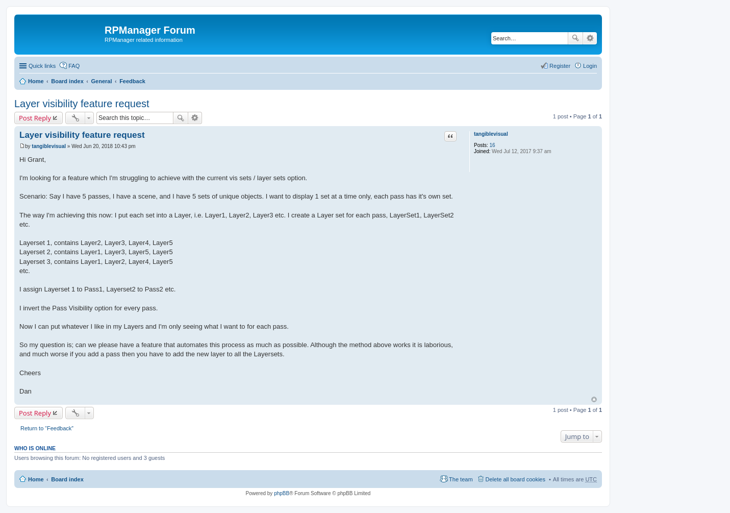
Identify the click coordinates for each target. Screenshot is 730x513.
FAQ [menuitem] (74, 66)
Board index (67, 81)
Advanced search (590, 38)
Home (36, 81)
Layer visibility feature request (81, 103)
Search (575, 38)
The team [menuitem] (460, 479)
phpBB (281, 493)
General (101, 81)
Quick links (42, 66)
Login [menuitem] (590, 66)
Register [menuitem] (559, 66)
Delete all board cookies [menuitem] (515, 479)
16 (492, 145)
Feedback (132, 81)
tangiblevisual (491, 134)
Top (594, 399)
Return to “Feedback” (46, 428)
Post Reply (35, 118)
